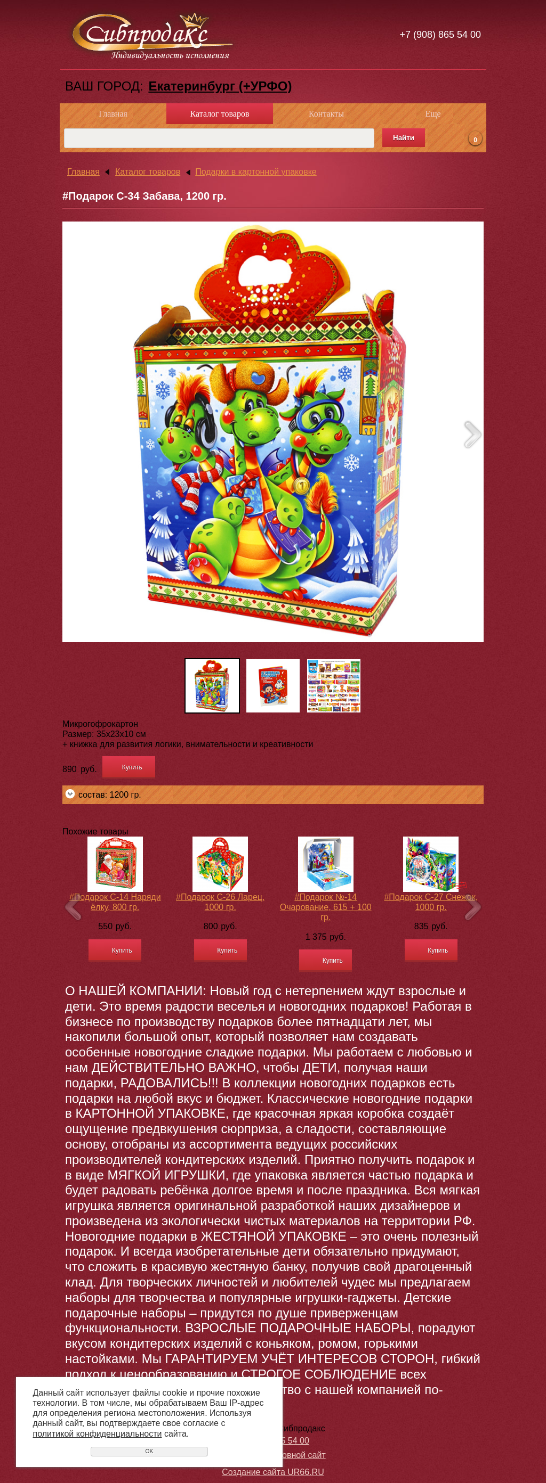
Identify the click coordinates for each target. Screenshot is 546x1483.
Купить (132, 767)
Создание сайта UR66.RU (273, 1472)
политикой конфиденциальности (97, 1433)
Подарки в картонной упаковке (256, 171)
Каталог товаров (220, 113)
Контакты (326, 113)
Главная (113, 113)
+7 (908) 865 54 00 (440, 34)
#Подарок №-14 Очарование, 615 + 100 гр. (326, 907)
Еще (432, 113)
